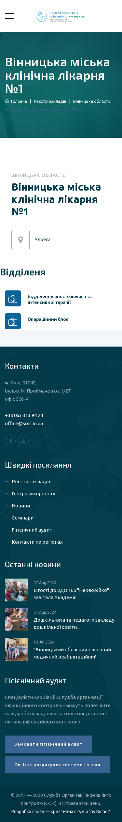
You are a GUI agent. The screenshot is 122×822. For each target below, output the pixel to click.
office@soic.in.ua (24, 423)
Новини (21, 505)
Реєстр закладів (50, 101)
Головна (16, 101)
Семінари (23, 517)
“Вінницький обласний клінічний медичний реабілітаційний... (72, 653)
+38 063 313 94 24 (24, 415)
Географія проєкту (33, 493)
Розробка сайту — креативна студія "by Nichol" (61, 811)
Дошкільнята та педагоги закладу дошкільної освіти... (74, 623)
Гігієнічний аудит (32, 530)
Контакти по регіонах (37, 542)
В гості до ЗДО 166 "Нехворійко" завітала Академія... (71, 593)
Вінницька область (92, 101)
